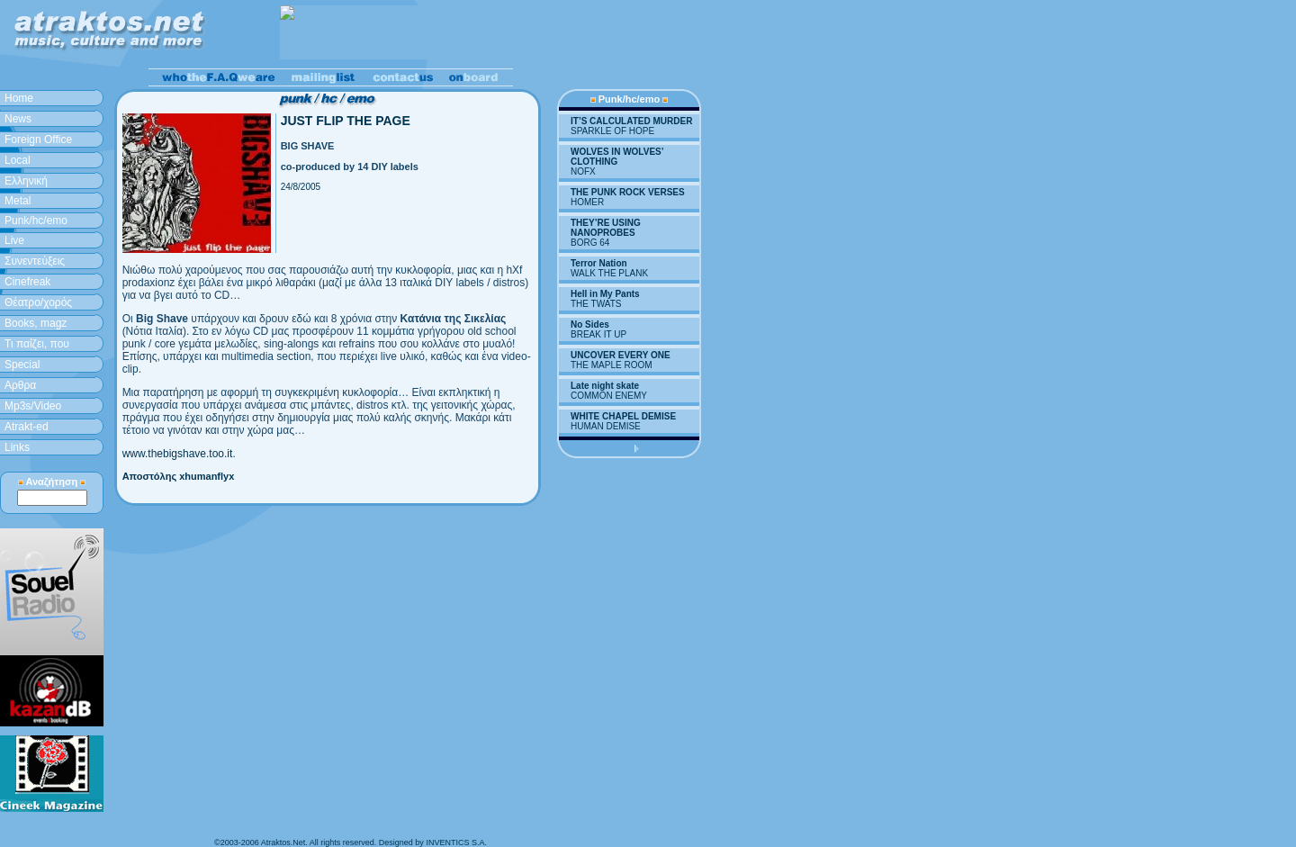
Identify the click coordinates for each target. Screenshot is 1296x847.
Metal (17, 200)
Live (14, 240)
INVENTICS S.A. (456, 842)
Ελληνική (26, 181)
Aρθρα (20, 385)
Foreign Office (38, 139)
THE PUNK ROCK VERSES (628, 192)
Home (18, 98)
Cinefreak (27, 281)
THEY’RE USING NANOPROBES (606, 228)
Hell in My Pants (605, 294)
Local (17, 160)
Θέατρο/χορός (38, 302)
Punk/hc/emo (36, 220)
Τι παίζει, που (36, 344)
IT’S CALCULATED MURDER (631, 121)
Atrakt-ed (26, 426)
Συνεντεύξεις (34, 261)
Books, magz (35, 323)
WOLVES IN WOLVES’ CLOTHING (617, 157)
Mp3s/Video (32, 406)
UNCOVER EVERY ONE (620, 355)
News (18, 119)
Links (17, 447)
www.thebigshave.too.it (177, 453)
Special (22, 364)
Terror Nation (599, 263)
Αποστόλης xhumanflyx (178, 476)
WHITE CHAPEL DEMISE (623, 416)
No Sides (590, 324)
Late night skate (605, 386)
